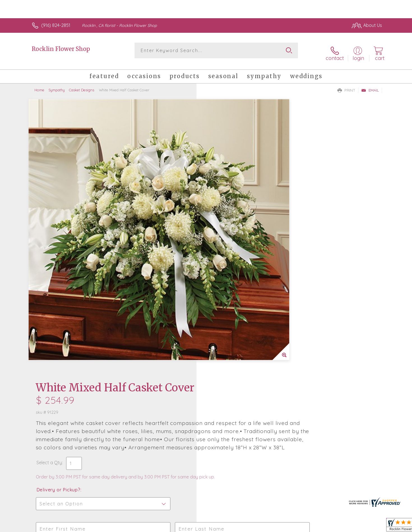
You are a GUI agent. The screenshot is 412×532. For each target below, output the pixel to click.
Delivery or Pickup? (229, 231)
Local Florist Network (332, 526)
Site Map (367, 526)
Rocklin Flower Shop (61, 48)
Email (370, 85)
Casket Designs (81, 85)
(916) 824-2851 (55, 25)
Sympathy (56, 85)
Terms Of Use (259, 526)
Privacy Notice (292, 526)
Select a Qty (219, 199)
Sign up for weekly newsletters (276, 371)
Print (346, 85)
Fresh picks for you (157, 374)
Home (39, 85)
